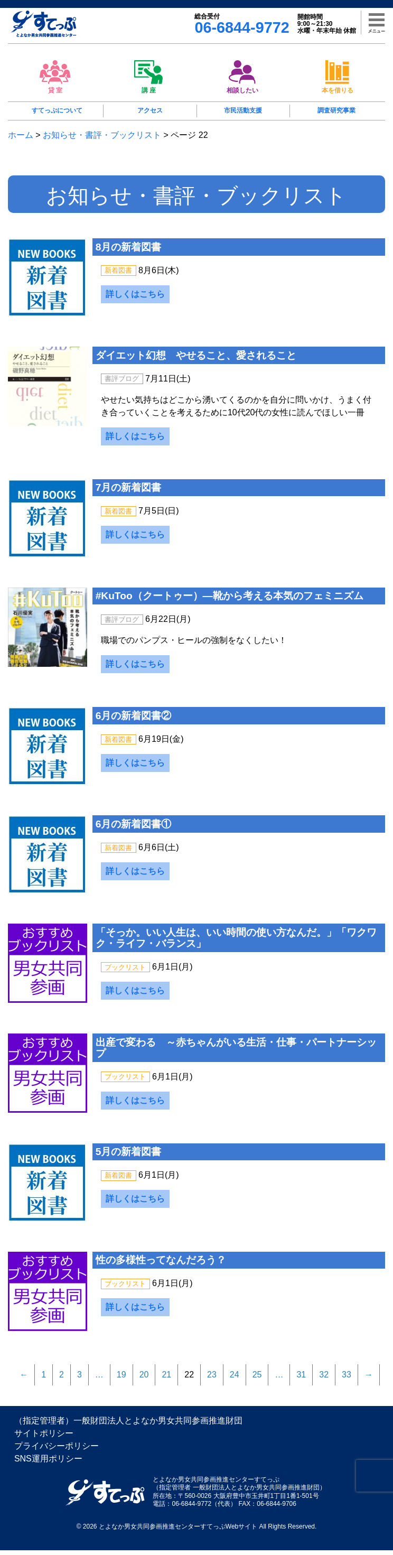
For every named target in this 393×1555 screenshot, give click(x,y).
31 (301, 1379)
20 (144, 1379)
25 (257, 1379)
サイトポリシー (43, 1437)
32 (324, 1379)
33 (346, 1379)
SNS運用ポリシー (48, 1463)
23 (212, 1379)
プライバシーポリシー (56, 1450)
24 (234, 1379)
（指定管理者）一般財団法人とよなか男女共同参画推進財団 (128, 1425)
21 (166, 1379)
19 (121, 1379)
